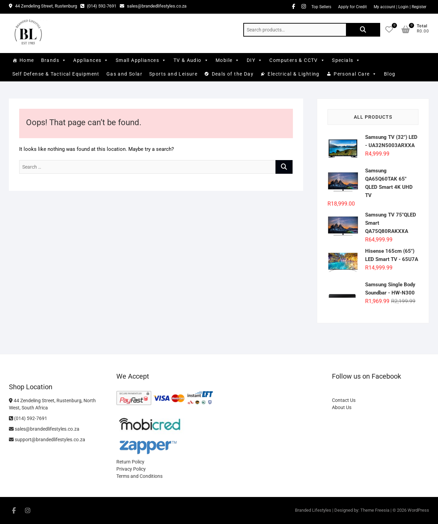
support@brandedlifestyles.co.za (47, 439)
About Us (341, 407)
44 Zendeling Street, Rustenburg (43, 6)
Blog (390, 74)
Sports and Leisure (173, 74)
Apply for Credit (352, 6)
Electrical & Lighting (293, 74)
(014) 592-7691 (98, 6)
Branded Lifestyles (313, 510)
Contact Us (344, 400)
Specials (346, 60)
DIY (255, 60)
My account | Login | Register (400, 6)
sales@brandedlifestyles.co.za (153, 6)
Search (363, 30)
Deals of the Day (233, 74)
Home (27, 60)
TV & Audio (191, 60)
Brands (54, 60)
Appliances (90, 60)
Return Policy (130, 461)
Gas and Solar (124, 74)
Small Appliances (141, 60)
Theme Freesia (374, 510)
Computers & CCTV (297, 60)
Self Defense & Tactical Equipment (56, 74)
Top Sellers (321, 6)
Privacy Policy (131, 469)
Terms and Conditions (139, 476)
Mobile (228, 60)
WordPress (418, 510)
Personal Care (355, 74)
